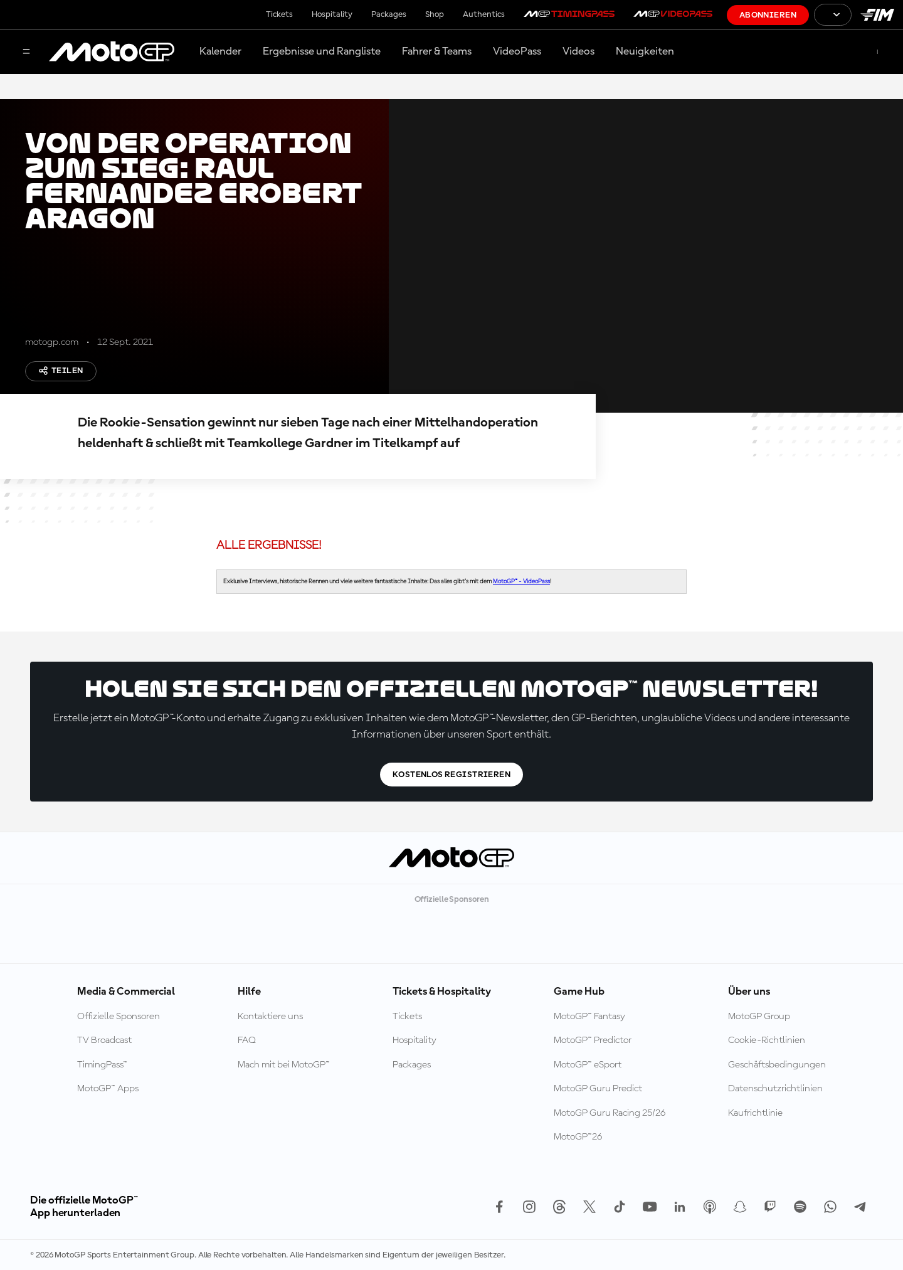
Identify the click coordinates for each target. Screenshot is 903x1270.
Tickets (279, 14)
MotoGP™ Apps (108, 1089)
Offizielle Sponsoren (118, 1017)
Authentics (484, 14)
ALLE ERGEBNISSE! (269, 545)
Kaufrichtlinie (755, 1113)
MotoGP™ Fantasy (589, 1017)
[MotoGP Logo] (111, 52)
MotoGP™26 (578, 1137)
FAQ (247, 1040)
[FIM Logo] (877, 15)
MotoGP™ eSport (587, 1065)
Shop (434, 14)
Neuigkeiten (645, 51)
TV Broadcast (104, 1040)
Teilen (60, 371)
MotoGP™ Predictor (592, 1040)
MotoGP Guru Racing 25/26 (609, 1113)
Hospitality (332, 14)
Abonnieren (767, 15)
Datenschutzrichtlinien (775, 1089)
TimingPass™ (102, 1065)
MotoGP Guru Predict (598, 1089)
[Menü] (26, 52)
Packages (388, 14)
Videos (578, 51)
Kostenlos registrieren (451, 774)
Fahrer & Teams (437, 51)
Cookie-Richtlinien (766, 1040)
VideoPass (517, 51)
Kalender (220, 51)
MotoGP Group (759, 1017)
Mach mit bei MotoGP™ (284, 1065)
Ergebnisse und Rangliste (322, 51)
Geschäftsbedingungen (777, 1065)
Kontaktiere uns (270, 1017)
